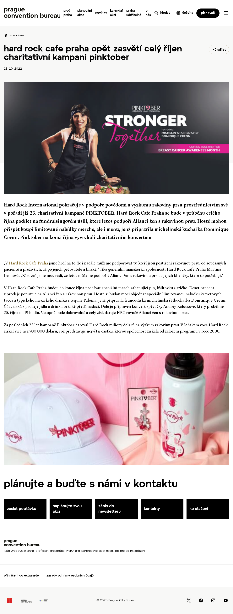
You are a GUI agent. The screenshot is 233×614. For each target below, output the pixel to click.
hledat (165, 12)
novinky (18, 35)
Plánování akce (84, 13)
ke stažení (199, 509)
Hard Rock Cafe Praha (28, 263)
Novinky (101, 12)
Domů (6, 36)
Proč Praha (67, 13)
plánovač (208, 13)
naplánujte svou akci (67, 508)
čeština (187, 12)
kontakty (152, 509)
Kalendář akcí (116, 13)
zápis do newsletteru (109, 508)
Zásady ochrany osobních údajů (70, 575)
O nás (148, 13)
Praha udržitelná (133, 13)
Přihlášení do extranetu (21, 575)
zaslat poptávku (21, 509)
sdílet (221, 49)
